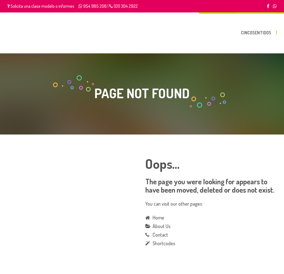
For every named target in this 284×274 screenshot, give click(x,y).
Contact (160, 235)
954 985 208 (95, 6)
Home (158, 217)
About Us (162, 226)
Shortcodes (164, 243)
